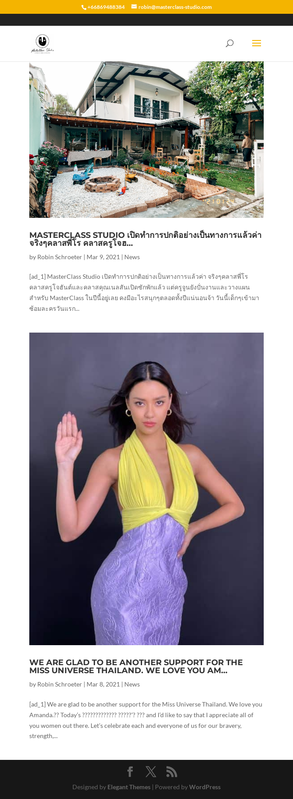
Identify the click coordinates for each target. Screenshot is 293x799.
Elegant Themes (128, 787)
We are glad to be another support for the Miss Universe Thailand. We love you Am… (136, 666)
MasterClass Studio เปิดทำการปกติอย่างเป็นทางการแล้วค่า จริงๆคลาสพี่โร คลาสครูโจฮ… (145, 239)
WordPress (205, 787)
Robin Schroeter (59, 257)
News (132, 257)
